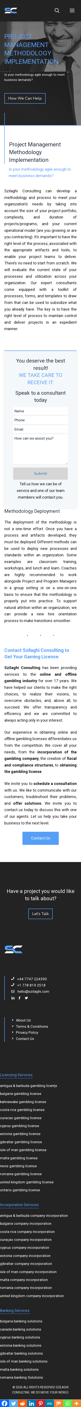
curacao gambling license (20, 1118)
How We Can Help (25, 98)
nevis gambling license (18, 1166)
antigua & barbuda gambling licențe (28, 1086)
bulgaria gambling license (20, 1093)
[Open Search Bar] (57, 10)
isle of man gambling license (23, 1150)
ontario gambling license (20, 1190)
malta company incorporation (24, 1280)
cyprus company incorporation (24, 1247)
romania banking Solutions (21, 1377)
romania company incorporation (26, 1288)
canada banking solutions (20, 1329)
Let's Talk (40, 913)
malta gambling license (19, 1158)
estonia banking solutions (20, 1345)
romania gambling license (21, 1174)
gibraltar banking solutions (21, 1353)
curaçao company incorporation (26, 1239)
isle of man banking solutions (24, 1361)
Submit (40, 473)
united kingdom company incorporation (32, 1296)
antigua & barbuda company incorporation (34, 1215)
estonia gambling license (20, 1134)
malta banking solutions (19, 1369)
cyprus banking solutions (20, 1337)
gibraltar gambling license (21, 1142)
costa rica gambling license (22, 1110)
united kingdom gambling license (27, 1182)
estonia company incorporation (25, 1256)
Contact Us (40, 838)
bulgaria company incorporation (25, 1223)
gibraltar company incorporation (26, 1263)
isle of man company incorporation (28, 1272)
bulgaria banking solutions (21, 1321)
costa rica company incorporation (27, 1231)
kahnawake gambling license (23, 1102)
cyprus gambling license (19, 1126)
